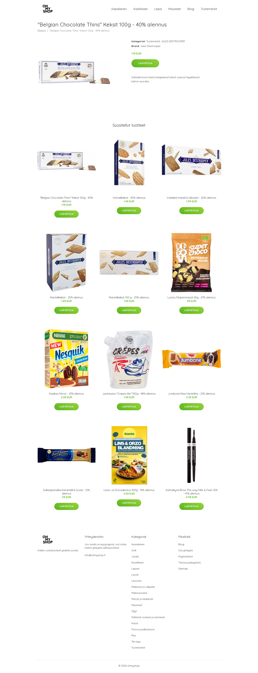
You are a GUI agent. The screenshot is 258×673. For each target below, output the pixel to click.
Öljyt (134, 612)
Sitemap (183, 570)
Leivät (134, 576)
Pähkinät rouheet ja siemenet (148, 618)
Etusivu (42, 32)
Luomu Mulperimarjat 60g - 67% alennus (192, 299)
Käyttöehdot (185, 558)
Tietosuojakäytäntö (189, 564)
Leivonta (136, 582)
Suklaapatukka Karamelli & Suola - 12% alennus (66, 493)
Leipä (158, 10)
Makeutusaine (139, 594)
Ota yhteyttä (185, 552)
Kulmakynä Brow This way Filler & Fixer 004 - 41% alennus (192, 493)
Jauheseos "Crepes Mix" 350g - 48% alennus (129, 395)
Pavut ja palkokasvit (143, 631)
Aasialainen (119, 10)
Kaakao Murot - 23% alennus (66, 395)
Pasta (134, 625)
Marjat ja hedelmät (142, 600)
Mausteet (174, 10)
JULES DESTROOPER (173, 43)
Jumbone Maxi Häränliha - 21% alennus (191, 395)
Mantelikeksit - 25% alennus (66, 299)
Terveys (136, 643)
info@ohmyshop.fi (95, 556)
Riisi (133, 637)
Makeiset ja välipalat (143, 588)
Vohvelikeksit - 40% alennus (129, 199)
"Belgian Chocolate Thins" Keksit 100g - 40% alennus (66, 201)
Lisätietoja (145, 64)
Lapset (135, 570)
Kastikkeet (140, 10)
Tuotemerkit (209, 10)
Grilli (133, 552)
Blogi (190, 10)
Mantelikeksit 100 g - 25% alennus (129, 299)
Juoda (135, 558)
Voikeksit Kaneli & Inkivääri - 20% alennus (191, 199)
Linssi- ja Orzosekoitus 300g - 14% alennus (129, 491)
